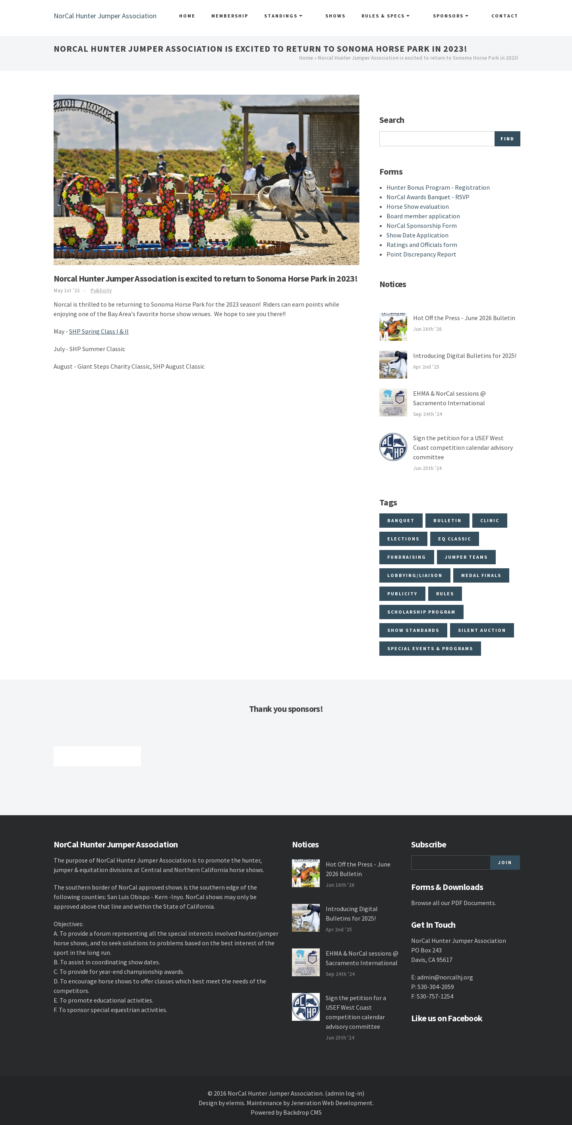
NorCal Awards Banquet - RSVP (428, 197)
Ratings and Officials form (421, 245)
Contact (504, 16)
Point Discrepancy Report (421, 254)
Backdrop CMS (302, 1112)
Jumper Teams (466, 557)
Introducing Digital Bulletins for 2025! (464, 355)
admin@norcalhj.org (445, 977)
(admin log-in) (344, 1093)
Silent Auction (482, 630)
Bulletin (447, 520)
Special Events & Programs (430, 648)
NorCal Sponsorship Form (421, 225)
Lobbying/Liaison (415, 575)
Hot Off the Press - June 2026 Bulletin (464, 318)
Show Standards (413, 630)
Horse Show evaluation (417, 206)
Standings (305, 16)
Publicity (101, 290)
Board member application (423, 216)
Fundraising (406, 557)
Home (209, 16)
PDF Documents (473, 903)
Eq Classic (454, 539)
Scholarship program (421, 612)
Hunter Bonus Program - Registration (438, 187)
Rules (445, 594)
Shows (350, 16)
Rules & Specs (400, 16)
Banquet (401, 520)
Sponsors (457, 16)
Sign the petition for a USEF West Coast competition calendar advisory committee (463, 447)
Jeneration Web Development (332, 1103)
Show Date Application (417, 235)
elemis (235, 1103)
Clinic (489, 520)
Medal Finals (481, 575)
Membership (251, 16)
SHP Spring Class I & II (99, 331)
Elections (403, 539)
